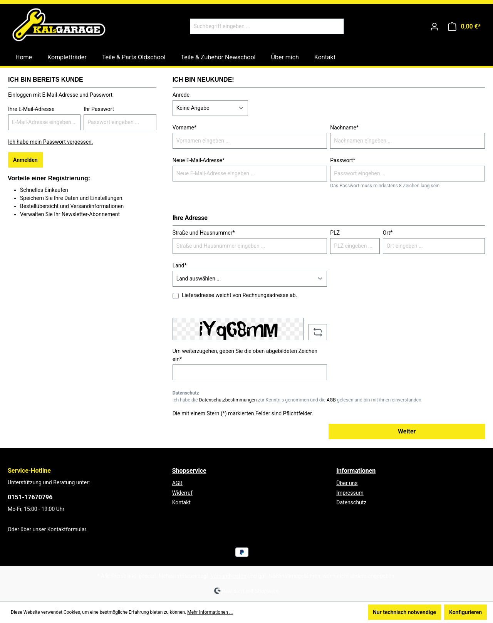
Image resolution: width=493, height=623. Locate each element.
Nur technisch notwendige (404, 612)
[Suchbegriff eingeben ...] (258, 26)
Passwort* (342, 160)
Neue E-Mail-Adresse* (199, 160)
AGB (331, 400)
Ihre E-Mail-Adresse (31, 109)
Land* (180, 265)
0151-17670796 (30, 497)
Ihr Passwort (99, 109)
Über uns (346, 483)
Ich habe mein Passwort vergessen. (50, 142)
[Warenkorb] (464, 26)
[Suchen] (335, 26)
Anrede (181, 95)
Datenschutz (351, 502)
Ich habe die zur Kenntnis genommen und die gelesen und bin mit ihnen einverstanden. (298, 400)
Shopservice (189, 470)
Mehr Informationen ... (210, 612)
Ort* (387, 233)
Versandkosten (228, 576)
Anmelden (25, 160)
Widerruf (182, 493)
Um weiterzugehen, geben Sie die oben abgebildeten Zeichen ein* (245, 355)
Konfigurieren (465, 612)
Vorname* (184, 127)
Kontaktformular (66, 529)
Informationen (356, 470)
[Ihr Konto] (434, 26)
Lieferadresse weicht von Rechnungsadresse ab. (239, 295)
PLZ (335, 233)
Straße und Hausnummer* (204, 233)
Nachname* (344, 127)
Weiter (407, 431)
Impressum (349, 493)
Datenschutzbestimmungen (228, 400)
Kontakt (181, 502)
